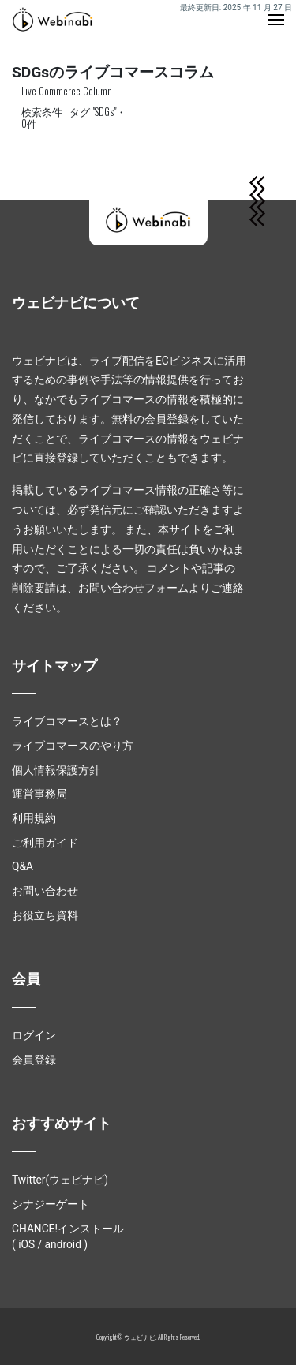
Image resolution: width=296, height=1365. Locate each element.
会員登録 (34, 1059)
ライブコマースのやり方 (72, 745)
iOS (26, 1244)
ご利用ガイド (45, 842)
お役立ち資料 (45, 915)
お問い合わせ (45, 890)
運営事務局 (39, 793)
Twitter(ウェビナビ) (60, 1179)
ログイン (34, 1035)
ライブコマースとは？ (67, 721)
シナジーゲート (50, 1204)
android (63, 1244)
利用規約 (34, 818)
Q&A (22, 866)
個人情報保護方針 (56, 770)
